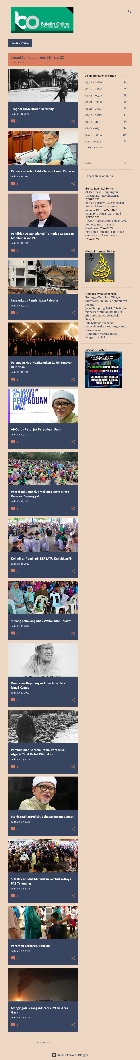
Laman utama (20, 43)
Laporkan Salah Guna (99, 176)
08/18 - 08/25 (93, 115)
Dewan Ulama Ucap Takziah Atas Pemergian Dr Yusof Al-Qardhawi (106, 224)
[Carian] (130, 11)
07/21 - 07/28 (93, 141)
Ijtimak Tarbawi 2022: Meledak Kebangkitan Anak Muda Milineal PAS (104, 206)
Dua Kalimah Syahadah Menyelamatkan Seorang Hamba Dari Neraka (106, 326)
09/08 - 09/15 (93, 95)
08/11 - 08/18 (93, 121)
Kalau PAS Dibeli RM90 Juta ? (103, 213)
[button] (73, 121)
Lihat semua (18, 62)
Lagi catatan (43, 1042)
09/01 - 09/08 (93, 102)
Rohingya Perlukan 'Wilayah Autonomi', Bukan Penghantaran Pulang (106, 301)
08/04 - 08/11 (93, 128)
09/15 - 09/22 (93, 89)
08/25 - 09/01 (93, 108)
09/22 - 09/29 (93, 82)
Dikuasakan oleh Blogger (70, 1055)
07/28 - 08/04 (93, 135)
